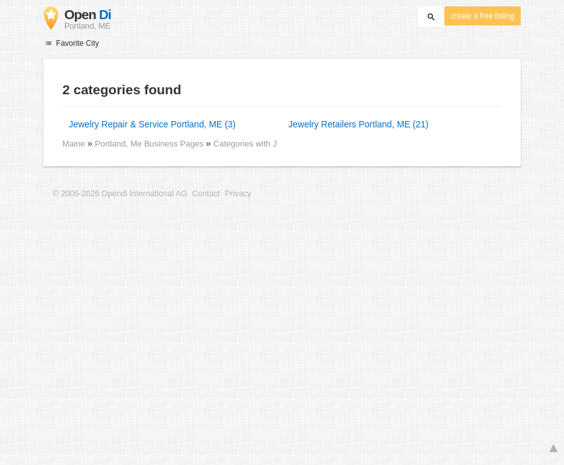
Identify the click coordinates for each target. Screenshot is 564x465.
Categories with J (245, 143)
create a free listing (482, 15)
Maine (73, 143)
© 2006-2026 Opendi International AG (120, 193)
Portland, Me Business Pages (150, 143)
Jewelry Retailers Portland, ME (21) (358, 124)
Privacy (238, 193)
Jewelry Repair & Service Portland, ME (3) (152, 124)
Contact (206, 193)
